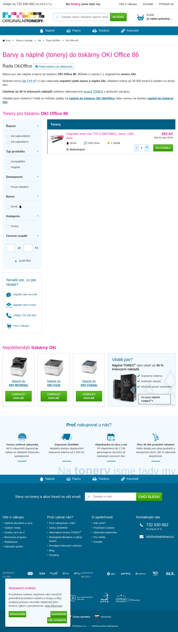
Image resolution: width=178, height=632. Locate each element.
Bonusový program (15, 536)
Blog (51, 550)
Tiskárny (101, 31)
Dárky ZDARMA (58, 527)
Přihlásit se (166, 4)
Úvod (8, 40)
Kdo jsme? (100, 522)
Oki (39, 40)
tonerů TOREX (93, 91)
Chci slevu (149, 497)
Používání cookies (104, 527)
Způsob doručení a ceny (19, 522)
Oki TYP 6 (28, 81)
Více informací (53, 605)
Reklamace (11, 541)
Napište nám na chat (21, 294)
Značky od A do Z (15, 532)
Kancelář (130, 31)
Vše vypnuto (57, 620)
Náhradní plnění (14, 546)
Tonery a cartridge (24, 40)
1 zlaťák (115, 142)
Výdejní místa (12, 527)
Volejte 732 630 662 (21, 315)
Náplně (46, 31)
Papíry (73, 31)
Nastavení (58, 614)
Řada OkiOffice (53, 40)
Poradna (54, 554)
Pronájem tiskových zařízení (65, 545)
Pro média (99, 536)
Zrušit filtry (23, 260)
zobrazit (18, 396)
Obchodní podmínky (105, 532)
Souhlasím (17, 614)
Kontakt (148, 4)
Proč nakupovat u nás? (62, 522)
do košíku (163, 147)
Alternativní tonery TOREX (66, 532)
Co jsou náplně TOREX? (150, 399)
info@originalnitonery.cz (160, 536)
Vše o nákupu (128, 4)
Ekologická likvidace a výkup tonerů (65, 538)
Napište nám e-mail (21, 304)
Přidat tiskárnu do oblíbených (53, 66)
